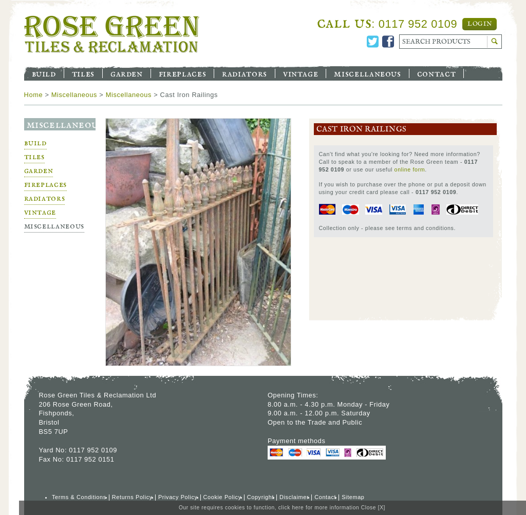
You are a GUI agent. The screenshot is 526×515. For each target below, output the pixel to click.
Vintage (300, 73)
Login (479, 24)
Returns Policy (132, 497)
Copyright (260, 497)
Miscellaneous (367, 73)
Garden (126, 73)
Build (44, 73)
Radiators (244, 73)
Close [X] (373, 507)
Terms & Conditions (79, 497)
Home (33, 95)
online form (409, 169)
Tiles (83, 73)
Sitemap (353, 497)
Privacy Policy (178, 497)
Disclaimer (294, 497)
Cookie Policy (222, 497)
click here (291, 507)
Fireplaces (182, 73)
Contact (436, 73)
